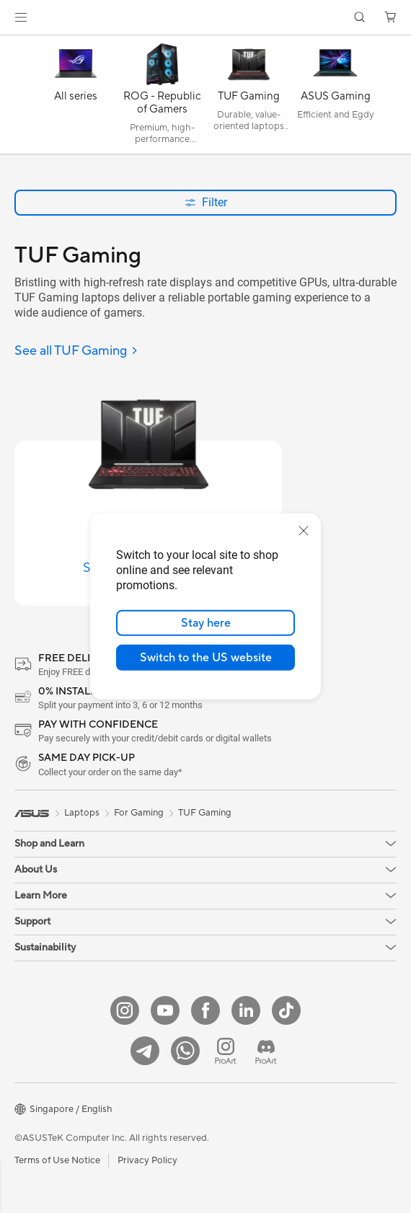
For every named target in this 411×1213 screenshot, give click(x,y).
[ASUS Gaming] (335, 98)
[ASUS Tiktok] (286, 1010)
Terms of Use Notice (57, 1160)
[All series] (75, 98)
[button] (20, 17)
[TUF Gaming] (249, 98)
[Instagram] (124, 1010)
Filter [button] (206, 202)
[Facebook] (205, 1010)
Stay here (206, 623)
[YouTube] (165, 1010)
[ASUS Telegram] (145, 1050)
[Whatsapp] (185, 1050)
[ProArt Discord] (266, 1050)
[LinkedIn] (245, 1010)
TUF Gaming (204, 813)
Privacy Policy (147, 1160)
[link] (205, 17)
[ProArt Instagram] (225, 1050)
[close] (303, 531)
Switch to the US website (206, 657)
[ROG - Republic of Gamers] (162, 98)
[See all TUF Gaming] (76, 351)
